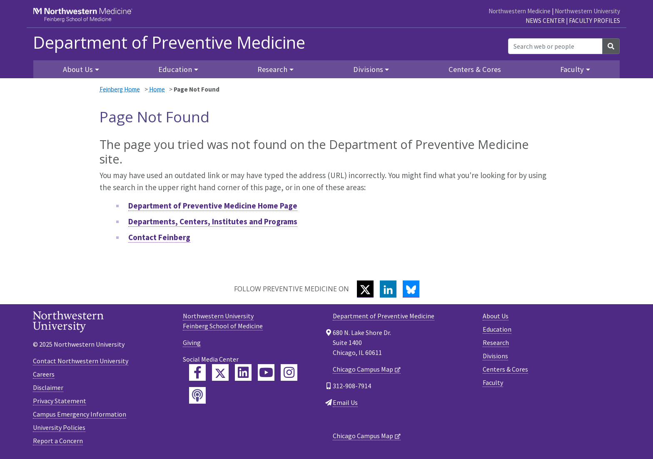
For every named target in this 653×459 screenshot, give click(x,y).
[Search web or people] (555, 46)
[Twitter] (365, 289)
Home (157, 89)
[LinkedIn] (388, 289)
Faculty (493, 382)
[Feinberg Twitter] (220, 372)
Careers (44, 374)
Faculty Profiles (594, 21)
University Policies (59, 427)
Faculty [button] (572, 69)
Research (496, 342)
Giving (192, 342)
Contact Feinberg (159, 237)
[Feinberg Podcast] (197, 395)
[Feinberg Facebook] (197, 372)
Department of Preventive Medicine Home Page (212, 206)
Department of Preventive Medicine (169, 42)
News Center (545, 21)
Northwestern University (587, 11)
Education (497, 329)
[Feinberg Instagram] (289, 372)
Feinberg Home (120, 89)
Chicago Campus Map (363, 369)
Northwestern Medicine (520, 11)
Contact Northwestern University (80, 361)
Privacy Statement (59, 401)
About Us (495, 316)
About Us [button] (78, 69)
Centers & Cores (475, 69)
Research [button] (272, 69)
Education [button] (175, 69)
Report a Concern (58, 441)
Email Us (345, 402)
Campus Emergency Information (79, 414)
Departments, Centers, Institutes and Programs (212, 221)
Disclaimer (48, 387)
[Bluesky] (411, 289)
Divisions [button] (368, 69)
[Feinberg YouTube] (266, 372)
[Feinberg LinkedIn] (243, 372)
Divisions (495, 356)
